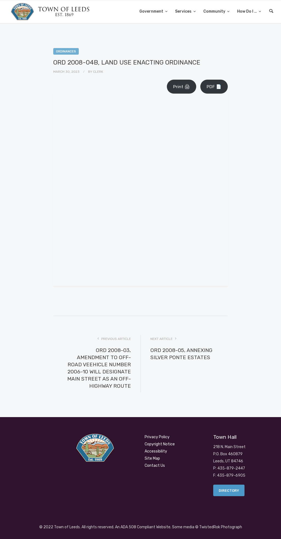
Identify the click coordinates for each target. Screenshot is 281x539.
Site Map (152, 458)
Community (214, 11)
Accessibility (156, 451)
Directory (229, 490)
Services (183, 11)
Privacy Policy (157, 437)
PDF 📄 (214, 86)
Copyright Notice (160, 444)
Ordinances (66, 51)
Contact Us (155, 465)
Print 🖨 (181, 86)
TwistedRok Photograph (220, 527)
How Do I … (247, 11)
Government (151, 11)
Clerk (98, 72)
